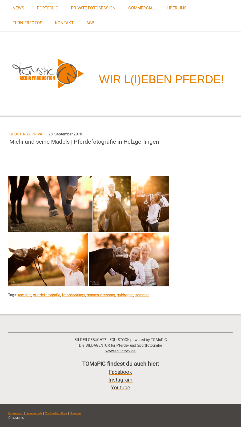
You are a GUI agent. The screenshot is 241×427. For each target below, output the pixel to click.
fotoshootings (73, 295)
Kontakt (64, 22)
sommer (142, 295)
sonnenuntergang (101, 295)
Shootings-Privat (27, 134)
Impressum (15, 413)
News (18, 7)
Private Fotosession (93, 7)
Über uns (177, 7)
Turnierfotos (27, 22)
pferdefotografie (46, 295)
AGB (90, 22)
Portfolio (47, 7)
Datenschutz (34, 413)
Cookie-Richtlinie (56, 413)
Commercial (141, 7)
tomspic (24, 295)
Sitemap (75, 413)
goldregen (125, 295)
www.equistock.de (120, 351)
